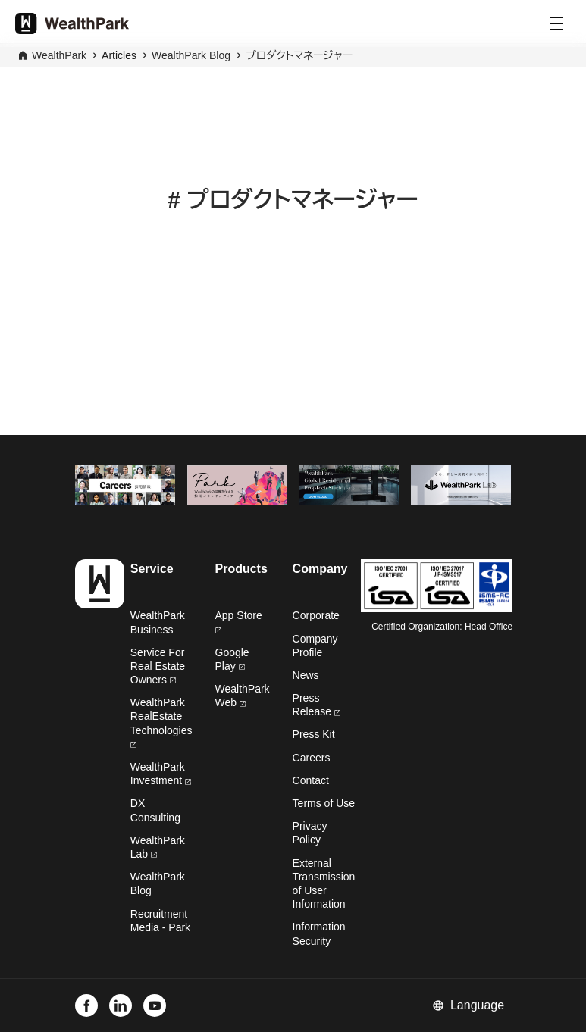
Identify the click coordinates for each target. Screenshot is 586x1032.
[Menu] (556, 23)
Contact (311, 780)
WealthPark (59, 55)
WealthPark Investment (160, 774)
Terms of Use (324, 803)
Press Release (316, 705)
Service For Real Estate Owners (157, 666)
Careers (312, 758)
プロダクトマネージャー (299, 55)
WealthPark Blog (191, 55)
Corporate (316, 615)
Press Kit (314, 734)
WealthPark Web (242, 695)
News (306, 675)
